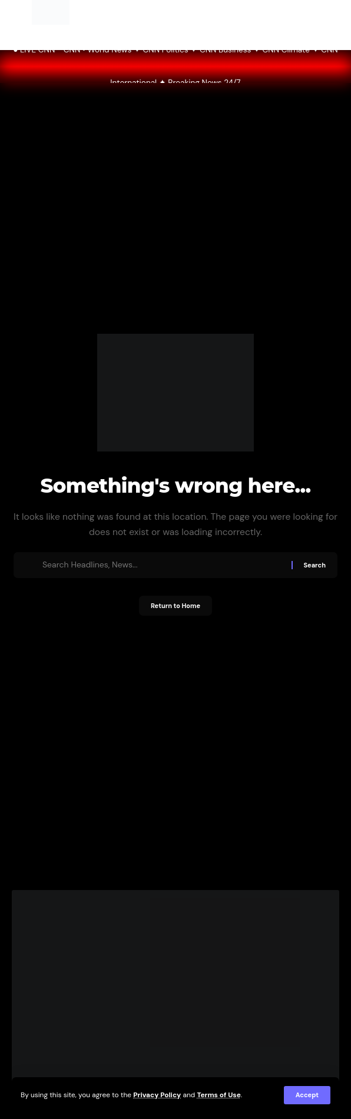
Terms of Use (218, 1095)
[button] (307, 1095)
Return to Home (175, 606)
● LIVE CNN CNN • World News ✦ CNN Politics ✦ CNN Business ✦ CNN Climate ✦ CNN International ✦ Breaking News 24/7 (175, 66)
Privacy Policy (157, 1095)
